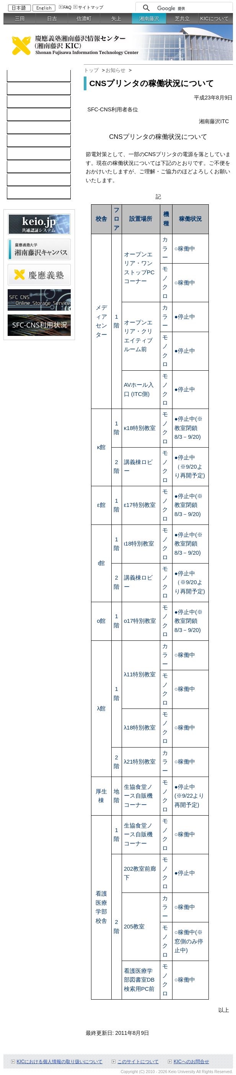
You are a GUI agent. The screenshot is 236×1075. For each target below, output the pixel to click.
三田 (20, 18)
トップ (91, 70)
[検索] (193, 8)
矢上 (116, 18)
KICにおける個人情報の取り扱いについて (60, 1061)
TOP (16, 76)
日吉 (52, 18)
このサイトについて (138, 1061)
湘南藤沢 (149, 18)
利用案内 (22, 154)
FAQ (67, 7)
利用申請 (22, 167)
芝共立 (182, 18)
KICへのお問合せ (191, 1061)
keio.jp (19, 128)
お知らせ (115, 70)
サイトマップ (90, 7)
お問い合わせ (27, 180)
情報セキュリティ (32, 141)
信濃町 (83, 18)
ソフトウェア (27, 115)
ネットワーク (27, 102)
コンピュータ (27, 89)
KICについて (214, 18)
